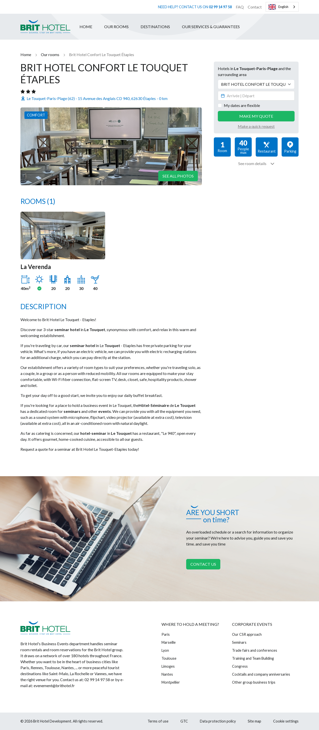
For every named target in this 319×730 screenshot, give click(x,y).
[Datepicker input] (256, 95)
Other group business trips (253, 682)
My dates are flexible (242, 105)
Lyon (165, 650)
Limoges (168, 666)
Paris (165, 634)
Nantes (167, 674)
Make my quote (256, 116)
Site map (254, 721)
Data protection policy (218, 721)
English (278, 7)
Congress (240, 666)
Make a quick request (256, 126)
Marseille (168, 642)
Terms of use (158, 721)
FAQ (240, 6)
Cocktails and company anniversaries (261, 674)
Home (86, 26)
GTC (184, 721)
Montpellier (170, 682)
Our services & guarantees (211, 26)
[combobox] (282, 7)
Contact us (203, 564)
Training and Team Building (253, 658)
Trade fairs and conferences (254, 650)
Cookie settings (286, 721)
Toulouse (168, 658)
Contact (255, 6)
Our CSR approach (247, 634)
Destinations (155, 26)
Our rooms (116, 26)
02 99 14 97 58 (220, 7)
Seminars (239, 642)
